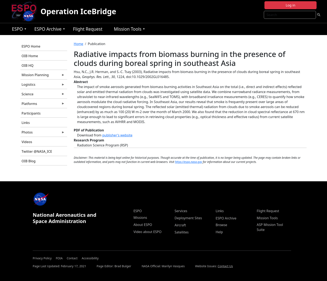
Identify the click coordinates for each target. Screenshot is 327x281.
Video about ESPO (147, 231)
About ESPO (142, 224)
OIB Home (29, 56)
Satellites (182, 232)
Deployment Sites (188, 218)
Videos (26, 142)
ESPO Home (30, 46)
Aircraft (180, 225)
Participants (30, 113)
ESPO (18, 29)
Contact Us (225, 266)
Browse (221, 225)
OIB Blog (28, 161)
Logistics (42, 85)
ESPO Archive (48, 29)
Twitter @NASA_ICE (36, 151)
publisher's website (117, 135)
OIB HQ (27, 65)
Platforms (42, 104)
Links (25, 122)
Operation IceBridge (78, 11)
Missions (140, 217)
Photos (42, 133)
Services (181, 211)
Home (78, 44)
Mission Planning (42, 76)
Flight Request (87, 29)
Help (219, 232)
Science (42, 95)
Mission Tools (128, 29)
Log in (290, 5)
